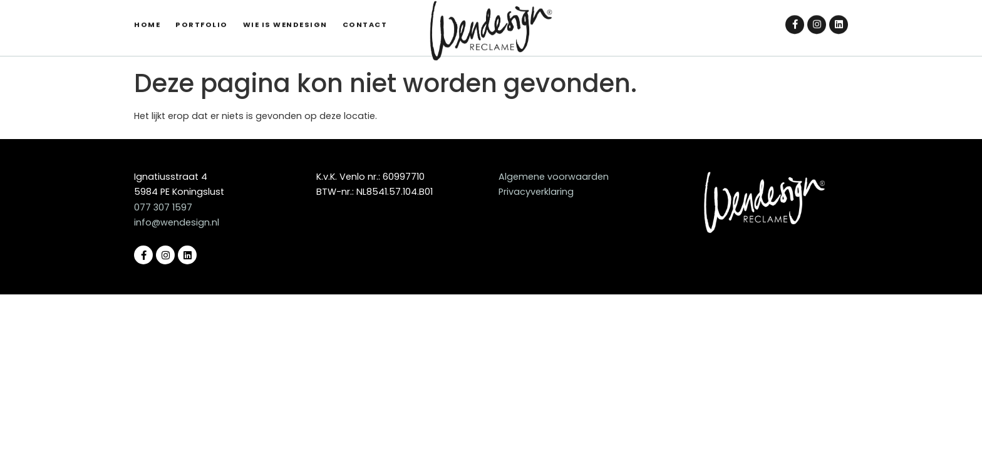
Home (147, 21)
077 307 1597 (163, 207)
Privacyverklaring (536, 191)
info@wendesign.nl (176, 222)
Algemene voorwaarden (554, 176)
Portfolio (201, 21)
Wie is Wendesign (285, 21)
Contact (365, 21)
